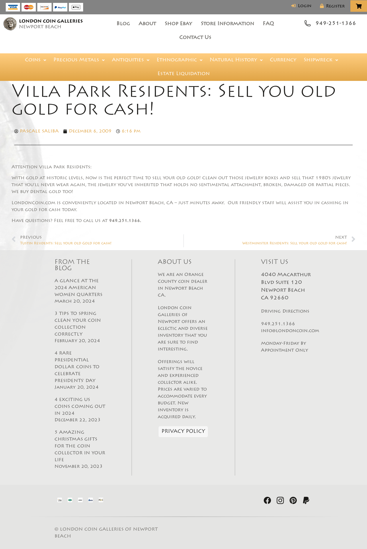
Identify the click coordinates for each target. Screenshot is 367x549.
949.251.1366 (278, 324)
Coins (35, 60)
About (147, 24)
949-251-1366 (335, 23)
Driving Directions (285, 311)
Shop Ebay (178, 24)
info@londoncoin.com (290, 331)
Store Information (227, 24)
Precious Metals (79, 60)
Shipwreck (321, 60)
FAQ (268, 24)
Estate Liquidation (183, 74)
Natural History (236, 60)
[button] (36, 60)
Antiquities (130, 60)
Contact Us (195, 37)
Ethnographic (179, 60)
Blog (123, 24)
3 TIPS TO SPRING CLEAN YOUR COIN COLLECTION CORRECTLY (80, 328)
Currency (283, 60)
